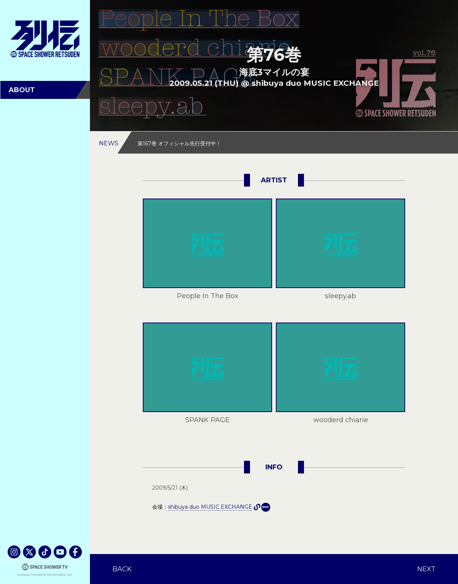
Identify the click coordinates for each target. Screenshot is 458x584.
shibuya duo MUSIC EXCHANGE (265, 507)
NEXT (426, 569)
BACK (122, 569)
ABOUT (22, 90)
